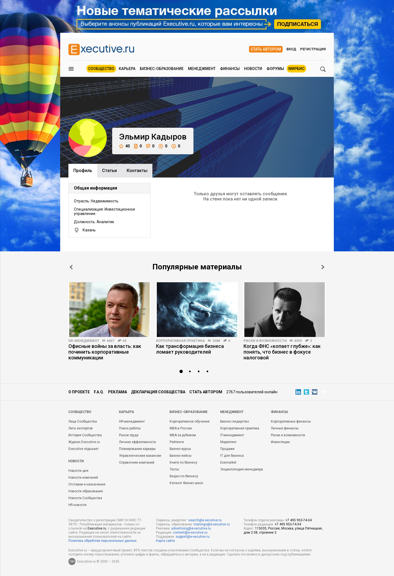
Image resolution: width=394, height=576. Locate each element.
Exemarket (228, 462)
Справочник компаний (136, 462)
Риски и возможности (265, 341)
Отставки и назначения (86, 484)
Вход (291, 49)
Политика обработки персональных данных (102, 541)
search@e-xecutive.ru (205, 520)
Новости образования (85, 491)
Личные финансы (285, 428)
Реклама (117, 392)
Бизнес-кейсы (181, 456)
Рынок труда (128, 435)
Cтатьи (109, 170)
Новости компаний (83, 477)
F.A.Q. (99, 392)
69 (124, 341)
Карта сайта (165, 541)
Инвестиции (280, 442)
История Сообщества (85, 435)
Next (323, 267)
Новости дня (78, 471)
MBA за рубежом (183, 435)
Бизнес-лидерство (234, 421)
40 (124, 146)
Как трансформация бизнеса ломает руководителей (190, 349)
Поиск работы (130, 428)
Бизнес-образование (162, 68)
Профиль (82, 170)
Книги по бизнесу (183, 462)
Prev (71, 267)
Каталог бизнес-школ (186, 483)
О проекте (79, 392)
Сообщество (101, 68)
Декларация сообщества (158, 392)
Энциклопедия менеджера (241, 469)
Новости (253, 68)
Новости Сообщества (85, 498)
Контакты (137, 170)
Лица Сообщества (82, 421)
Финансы (230, 68)
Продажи (227, 449)
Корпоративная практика (180, 341)
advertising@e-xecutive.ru (191, 528)
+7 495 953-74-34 (298, 520)
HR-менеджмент (83, 341)
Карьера (127, 68)
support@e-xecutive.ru (193, 537)
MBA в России (181, 428)
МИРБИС (296, 68)
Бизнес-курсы (180, 449)
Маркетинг (228, 442)
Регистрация (313, 49)
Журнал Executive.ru (84, 442)
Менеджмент (202, 68)
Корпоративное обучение (190, 421)
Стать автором (266, 49)
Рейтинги (177, 442)
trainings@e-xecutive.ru (212, 524)
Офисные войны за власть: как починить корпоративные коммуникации (104, 351)
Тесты (174, 469)
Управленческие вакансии (140, 456)
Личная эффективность (137, 442)
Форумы (275, 68)
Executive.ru (97, 528)
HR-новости (77, 505)
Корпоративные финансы (291, 421)
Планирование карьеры (137, 449)
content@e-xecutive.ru (190, 532)
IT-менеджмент (232, 435)
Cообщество (79, 412)
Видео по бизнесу (184, 476)
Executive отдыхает (83, 449)
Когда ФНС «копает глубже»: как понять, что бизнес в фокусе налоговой (282, 351)
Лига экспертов (80, 428)
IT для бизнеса (232, 456)
